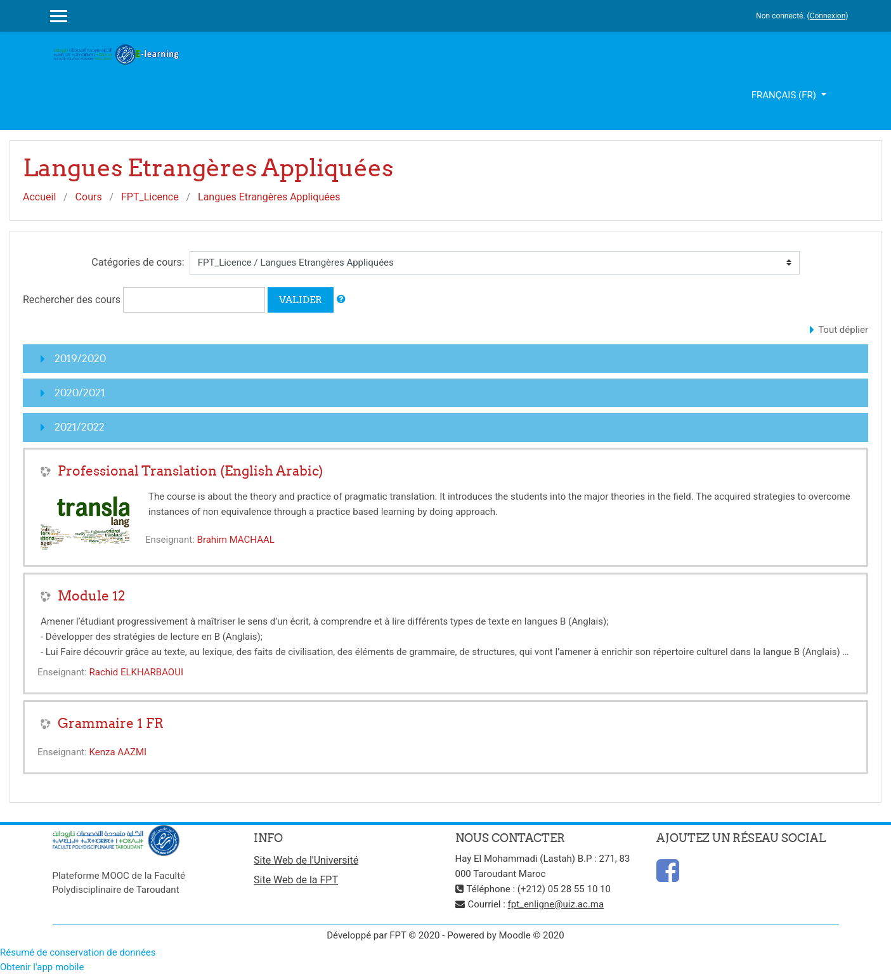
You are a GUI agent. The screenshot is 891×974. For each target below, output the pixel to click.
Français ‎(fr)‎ (785, 95)
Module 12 (91, 595)
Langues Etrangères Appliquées (269, 197)
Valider (300, 300)
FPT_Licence (150, 197)
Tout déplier (843, 329)
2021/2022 (80, 426)
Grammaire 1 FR (111, 723)
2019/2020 (80, 358)
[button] (341, 300)
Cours (88, 197)
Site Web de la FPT (296, 880)
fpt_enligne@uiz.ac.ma (556, 904)
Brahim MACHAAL (236, 539)
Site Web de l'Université (306, 860)
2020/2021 (80, 392)
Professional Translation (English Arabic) (190, 470)
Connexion (828, 15)
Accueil (39, 197)
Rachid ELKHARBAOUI (136, 672)
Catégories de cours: (137, 262)
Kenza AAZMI (118, 752)
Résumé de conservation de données (78, 952)
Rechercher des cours (71, 300)
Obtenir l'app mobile (42, 967)
